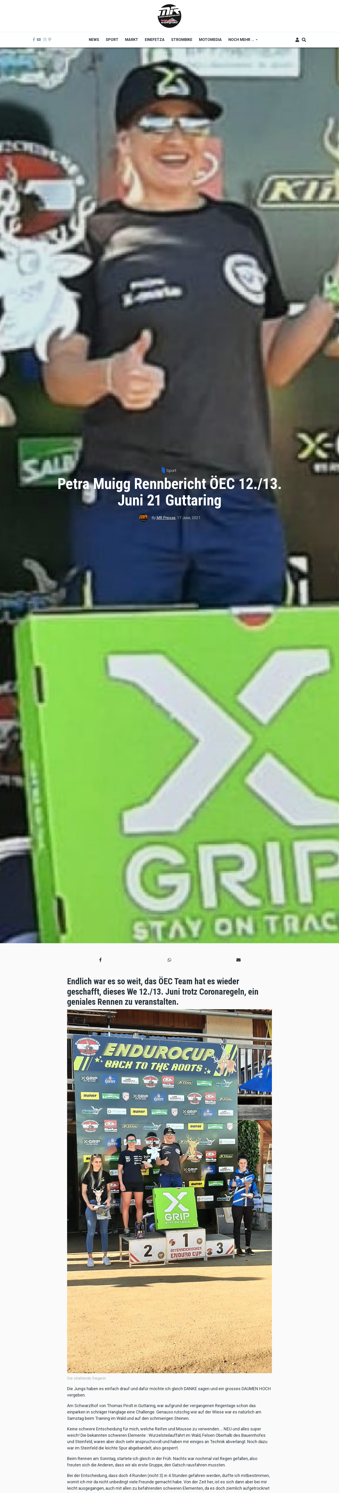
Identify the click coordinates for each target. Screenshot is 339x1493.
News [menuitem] (94, 39)
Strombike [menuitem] (181, 39)
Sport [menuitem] (112, 39)
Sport (171, 470)
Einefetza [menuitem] (155, 39)
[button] (100, 960)
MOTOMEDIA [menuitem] (210, 39)
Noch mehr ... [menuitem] (241, 41)
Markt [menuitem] (131, 39)
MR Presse (166, 518)
